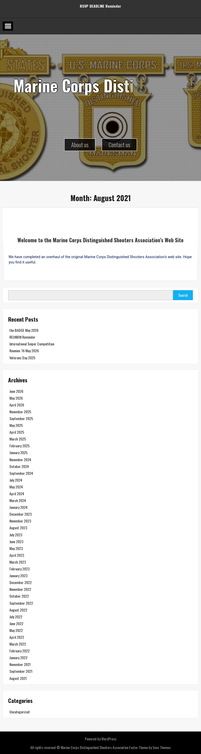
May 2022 (16, 630)
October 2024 (19, 466)
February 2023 (19, 568)
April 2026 (16, 405)
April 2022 (16, 637)
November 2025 (20, 411)
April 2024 (16, 493)
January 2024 (18, 507)
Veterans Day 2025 (22, 357)
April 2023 (16, 555)
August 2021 (18, 678)
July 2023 (15, 534)
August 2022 (18, 610)
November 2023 (20, 521)
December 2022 (20, 582)
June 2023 (16, 541)
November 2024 (20, 459)
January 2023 (18, 575)
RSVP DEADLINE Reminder (100, 4)
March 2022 (17, 644)
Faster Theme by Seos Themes (150, 747)
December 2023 (20, 514)
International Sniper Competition (31, 343)
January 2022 (18, 657)
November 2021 (20, 664)
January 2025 (18, 452)
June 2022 (16, 623)
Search (183, 295)
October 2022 (19, 596)
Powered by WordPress (100, 738)
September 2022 (21, 603)
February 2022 (19, 650)
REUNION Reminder (22, 337)
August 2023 (18, 527)
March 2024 (17, 500)
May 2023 (16, 548)
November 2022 (20, 589)
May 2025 (16, 425)
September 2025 (21, 418)
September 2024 (21, 473)
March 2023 (17, 562)
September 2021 (20, 671)
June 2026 (16, 391)
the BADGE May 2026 (23, 330)
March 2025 (17, 439)
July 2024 (15, 480)
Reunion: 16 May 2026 (24, 350)
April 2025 (16, 432)
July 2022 (15, 616)
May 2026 (16, 398)
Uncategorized (19, 711)
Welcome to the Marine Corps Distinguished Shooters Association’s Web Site (100, 244)
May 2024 (16, 486)
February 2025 (19, 445)
